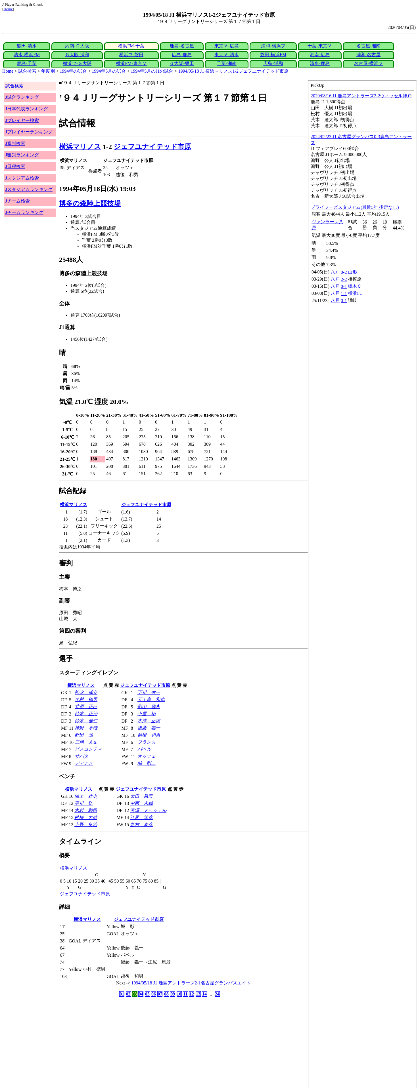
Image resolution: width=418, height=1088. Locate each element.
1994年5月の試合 (109, 71)
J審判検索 (15, 143)
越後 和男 (148, 735)
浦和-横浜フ (273, 45)
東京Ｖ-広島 (226, 45)
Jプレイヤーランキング (29, 131)
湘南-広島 (319, 54)
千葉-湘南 (226, 63)
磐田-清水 (26, 45)
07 (160, 994)
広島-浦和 (273, 63)
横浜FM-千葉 (131, 45)
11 (185, 994)
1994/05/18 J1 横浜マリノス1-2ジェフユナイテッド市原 (233, 71)
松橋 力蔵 (85, 817)
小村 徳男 (86, 699)
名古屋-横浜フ (368, 63)
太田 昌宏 (141, 796)
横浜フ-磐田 (131, 54)
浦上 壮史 (85, 796)
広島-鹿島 (181, 54)
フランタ (146, 742)
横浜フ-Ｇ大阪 (77, 63)
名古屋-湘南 (368, 45)
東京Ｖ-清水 (226, 54)
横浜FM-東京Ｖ (131, 63)
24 (217, 994)
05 (147, 994)
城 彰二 (146, 763)
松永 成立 (86, 692)
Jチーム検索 (17, 201)
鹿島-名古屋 (182, 45)
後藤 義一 (148, 727)
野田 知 (84, 735)
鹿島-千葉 (26, 63)
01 (122, 994)
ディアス (84, 763)
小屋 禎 (146, 713)
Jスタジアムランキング (29, 189)
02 (128, 994)
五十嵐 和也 (151, 699)
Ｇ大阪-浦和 (77, 54)
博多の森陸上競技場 (90, 203)
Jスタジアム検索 (22, 178)
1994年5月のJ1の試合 (152, 71)
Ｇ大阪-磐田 (182, 63)
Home (8, 9)
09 (172, 994)
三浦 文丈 (86, 742)
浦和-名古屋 (368, 54)
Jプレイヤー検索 (22, 120)
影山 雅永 (148, 706)
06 (153, 994)
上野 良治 (85, 824)
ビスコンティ (88, 749)
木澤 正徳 (148, 720)
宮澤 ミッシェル (148, 810)
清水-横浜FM (27, 54)
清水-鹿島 (319, 63)
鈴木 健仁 (86, 720)
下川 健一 (148, 692)
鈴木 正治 (86, 713)
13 (198, 994)
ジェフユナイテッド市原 (152, 146)
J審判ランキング (22, 154)
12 (191, 994)
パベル (144, 749)
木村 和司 (85, 810)
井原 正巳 (86, 706)
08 (166, 994)
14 (204, 994)
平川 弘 (83, 803)
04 (141, 994)
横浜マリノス (80, 146)
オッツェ (146, 756)
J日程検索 (15, 166)
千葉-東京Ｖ (320, 45)
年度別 (48, 71)
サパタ (81, 756)
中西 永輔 (141, 803)
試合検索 (27, 71)
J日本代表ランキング (26, 108)
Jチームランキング (24, 212)
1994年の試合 (73, 71)
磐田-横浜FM (273, 54)
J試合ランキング (22, 97)
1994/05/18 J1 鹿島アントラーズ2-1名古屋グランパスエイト (191, 982)
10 (179, 994)
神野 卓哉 (86, 727)
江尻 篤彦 (141, 817)
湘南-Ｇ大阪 (77, 45)
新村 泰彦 (141, 824)
